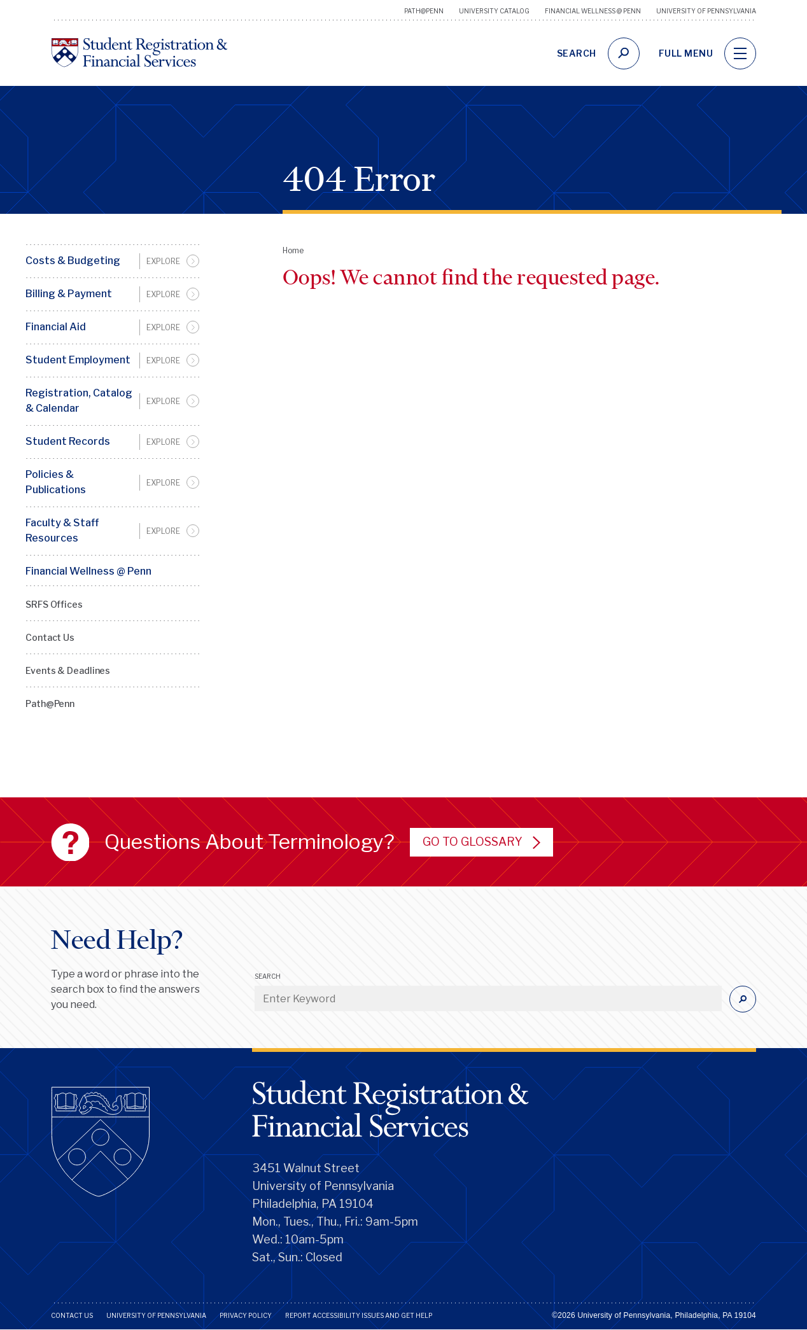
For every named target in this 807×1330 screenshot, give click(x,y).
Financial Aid (55, 327)
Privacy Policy (246, 1315)
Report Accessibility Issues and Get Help (358, 1315)
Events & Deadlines (67, 670)
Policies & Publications (55, 482)
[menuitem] (112, 260)
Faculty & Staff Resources (62, 530)
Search (268, 976)
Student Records (67, 441)
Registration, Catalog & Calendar (78, 400)
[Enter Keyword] (488, 998)
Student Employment (77, 360)
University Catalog (494, 11)
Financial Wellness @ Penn (593, 11)
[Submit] (742, 999)
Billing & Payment (68, 294)
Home (293, 250)
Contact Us (49, 637)
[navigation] (740, 53)
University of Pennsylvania (706, 11)
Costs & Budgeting (72, 261)
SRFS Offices (54, 604)
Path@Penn (424, 11)
